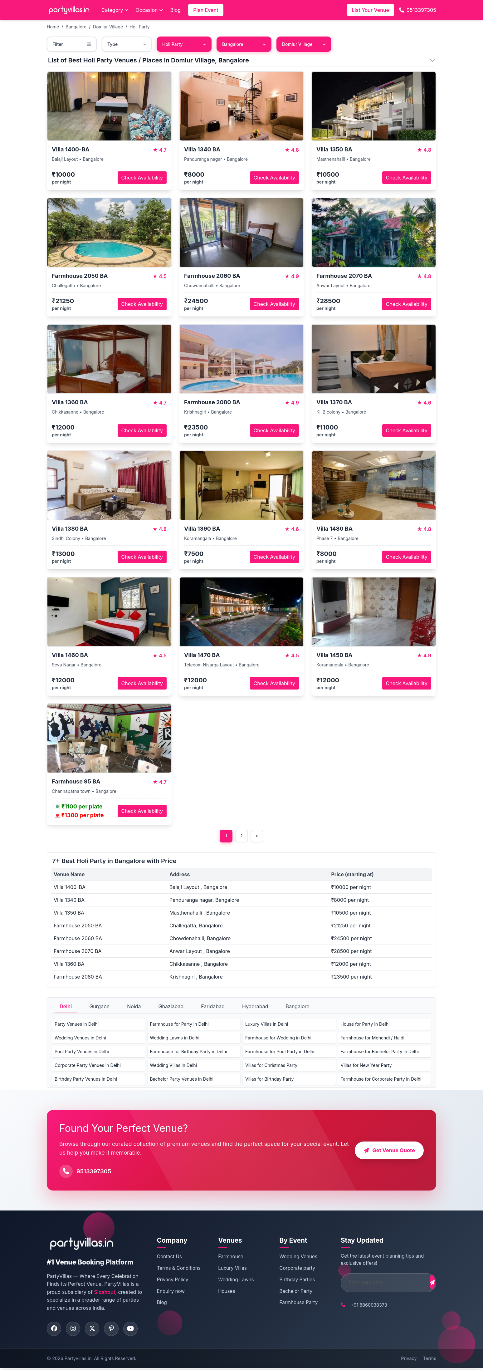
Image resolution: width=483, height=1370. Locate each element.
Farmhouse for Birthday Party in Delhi (188, 1052)
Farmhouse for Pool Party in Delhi (279, 1052)
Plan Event (205, 10)
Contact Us (168, 1257)
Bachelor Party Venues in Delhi (181, 1080)
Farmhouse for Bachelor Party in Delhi (380, 1052)
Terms (429, 1360)
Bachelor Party (288, 1292)
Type (126, 44)
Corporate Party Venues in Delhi (88, 1066)
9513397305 (417, 10)
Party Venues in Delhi (77, 1025)
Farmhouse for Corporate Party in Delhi (381, 1080)
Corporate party (290, 1269)
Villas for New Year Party (366, 1066)
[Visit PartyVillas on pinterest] (115, 1330)
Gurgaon (99, 1007)
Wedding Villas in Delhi (173, 1066)
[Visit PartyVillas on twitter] (95, 1330)
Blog (175, 10)
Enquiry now (170, 1292)
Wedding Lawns (232, 1281)
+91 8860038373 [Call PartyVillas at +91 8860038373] (358, 1305)
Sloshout (104, 1293)
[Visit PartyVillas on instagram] (75, 1330)
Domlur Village (108, 26)
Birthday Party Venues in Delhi (86, 1080)
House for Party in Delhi (365, 1025)
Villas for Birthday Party (269, 1080)
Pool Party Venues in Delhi (82, 1052)
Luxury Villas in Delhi (266, 1025)
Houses (222, 1292)
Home (53, 26)
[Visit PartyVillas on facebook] (54, 1330)
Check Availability (142, 177)
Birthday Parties (290, 1281)
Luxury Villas (228, 1269)
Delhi (66, 1007)
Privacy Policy (171, 1281)
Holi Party (139, 26)
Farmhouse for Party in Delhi (179, 1025)
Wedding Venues (291, 1257)
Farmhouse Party (291, 1303)
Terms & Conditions (178, 1269)
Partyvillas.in (78, 1360)
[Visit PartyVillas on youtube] (136, 1330)
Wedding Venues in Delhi (80, 1038)
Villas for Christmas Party (271, 1066)
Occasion (149, 10)
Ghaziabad (171, 1007)
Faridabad (213, 1007)
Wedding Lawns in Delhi (174, 1038)
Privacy (409, 1360)
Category (114, 10)
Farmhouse (226, 1257)
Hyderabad (255, 1007)
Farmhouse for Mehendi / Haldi (372, 1038)
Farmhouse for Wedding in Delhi (278, 1038)
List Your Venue (370, 10)
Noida (134, 1007)
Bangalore (76, 26)
